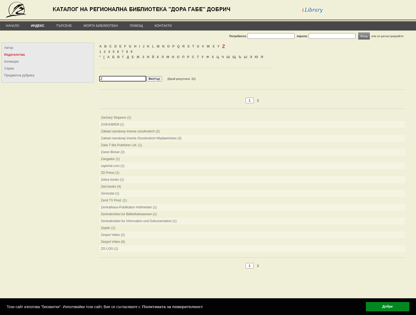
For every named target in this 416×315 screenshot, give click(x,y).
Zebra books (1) (112, 180)
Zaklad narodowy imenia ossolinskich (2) (130, 131)
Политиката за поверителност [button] (172, 306)
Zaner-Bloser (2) (113, 152)
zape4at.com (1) (112, 166)
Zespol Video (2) (113, 235)
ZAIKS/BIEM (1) (112, 124)
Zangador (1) (110, 159)
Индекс (38, 26)
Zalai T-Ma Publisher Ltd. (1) (121, 145)
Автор (8, 48)
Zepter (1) (108, 228)
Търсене (64, 26)
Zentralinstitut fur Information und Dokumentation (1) (138, 221)
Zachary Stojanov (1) (116, 117)
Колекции (11, 61)
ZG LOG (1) (109, 249)
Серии (9, 68)
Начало (12, 26)
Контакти (163, 26)
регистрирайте (392, 36)
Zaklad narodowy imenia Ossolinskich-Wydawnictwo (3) (141, 138)
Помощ (136, 26)
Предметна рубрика (19, 75)
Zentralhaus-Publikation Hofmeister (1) (129, 207)
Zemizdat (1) (110, 193)
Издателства (14, 55)
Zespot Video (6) (113, 242)
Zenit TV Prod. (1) (114, 200)
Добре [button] (387, 306)
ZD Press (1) (110, 173)
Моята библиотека (101, 26)
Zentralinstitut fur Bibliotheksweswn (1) (129, 214)
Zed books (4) (111, 186)
